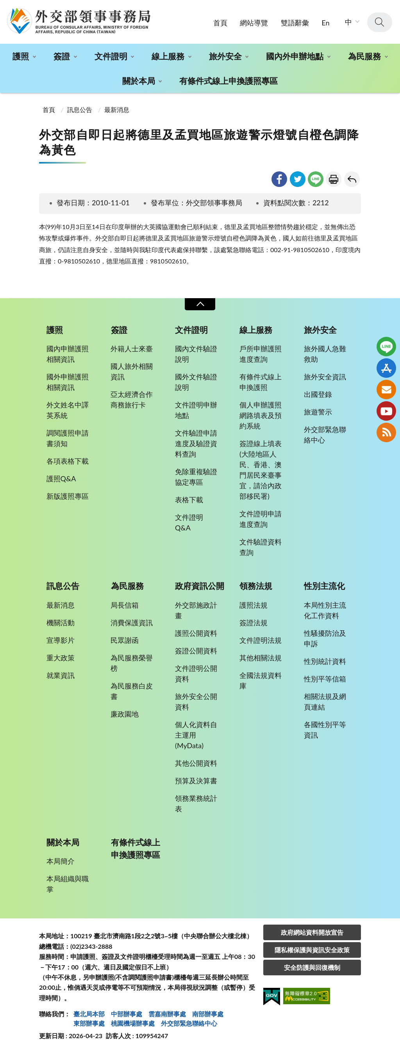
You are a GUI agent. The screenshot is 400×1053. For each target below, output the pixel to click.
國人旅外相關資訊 (132, 371)
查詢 (379, 22)
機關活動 (60, 622)
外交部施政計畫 (196, 610)
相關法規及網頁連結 (325, 701)
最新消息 (116, 109)
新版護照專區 (67, 496)
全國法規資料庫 (260, 680)
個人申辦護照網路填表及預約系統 (260, 415)
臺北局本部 (89, 1013)
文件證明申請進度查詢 (260, 518)
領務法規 (255, 586)
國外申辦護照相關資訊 (67, 381)
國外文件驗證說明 (196, 381)
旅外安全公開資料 (196, 701)
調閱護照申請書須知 (67, 438)
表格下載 (189, 499)
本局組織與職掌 (67, 883)
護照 (20, 56)
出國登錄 (318, 394)
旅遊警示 (318, 411)
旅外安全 (225, 56)
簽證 (62, 56)
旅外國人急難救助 (325, 353)
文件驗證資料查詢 (260, 547)
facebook (279, 179)
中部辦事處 (126, 1013)
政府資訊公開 (199, 586)
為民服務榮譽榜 (132, 662)
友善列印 (333, 179)
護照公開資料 (196, 633)
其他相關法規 (260, 657)
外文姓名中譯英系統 (67, 410)
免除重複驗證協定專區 (196, 476)
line (315, 179)
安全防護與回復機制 (312, 967)
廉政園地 (125, 714)
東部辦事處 (89, 1023)
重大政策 (60, 657)
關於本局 (138, 80)
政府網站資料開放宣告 (312, 932)
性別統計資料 (325, 661)
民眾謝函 (125, 640)
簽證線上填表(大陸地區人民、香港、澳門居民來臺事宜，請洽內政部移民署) (260, 469)
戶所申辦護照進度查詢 (260, 353)
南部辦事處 (207, 1013)
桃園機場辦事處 (133, 1023)
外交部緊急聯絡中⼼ (189, 1023)
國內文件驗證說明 (196, 353)
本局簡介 (60, 861)
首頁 (220, 22)
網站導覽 (254, 22)
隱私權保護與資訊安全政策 (312, 949)
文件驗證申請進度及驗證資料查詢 (196, 443)
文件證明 (111, 56)
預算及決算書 (196, 780)
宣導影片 (60, 640)
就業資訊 (60, 675)
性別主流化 (324, 586)
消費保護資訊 (132, 622)
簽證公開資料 (196, 650)
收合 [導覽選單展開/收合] (200, 304)
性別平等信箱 (325, 678)
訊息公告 (79, 109)
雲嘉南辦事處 (167, 1013)
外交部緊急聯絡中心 (325, 434)
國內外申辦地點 (294, 56)
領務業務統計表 (196, 803)
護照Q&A (61, 478)
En (325, 22)
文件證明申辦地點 (196, 410)
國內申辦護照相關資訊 (67, 353)
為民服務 (364, 56)
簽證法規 (253, 622)
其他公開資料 (196, 763)
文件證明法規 (260, 640)
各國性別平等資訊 (325, 729)
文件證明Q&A (189, 522)
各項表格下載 (67, 461)
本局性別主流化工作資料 (325, 610)
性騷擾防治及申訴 (325, 638)
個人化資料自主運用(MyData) (196, 735)
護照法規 (253, 605)
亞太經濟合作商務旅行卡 (132, 399)
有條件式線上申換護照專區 (228, 80)
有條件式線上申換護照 (260, 381)
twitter (297, 179)
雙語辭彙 (295, 22)
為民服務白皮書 (132, 691)
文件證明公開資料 (196, 673)
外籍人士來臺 (132, 348)
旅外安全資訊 (325, 376)
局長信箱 (125, 605)
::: (4, 6)
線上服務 (168, 56)
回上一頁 (352, 179)
